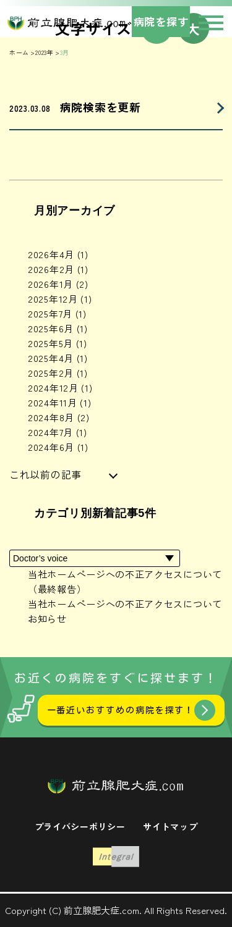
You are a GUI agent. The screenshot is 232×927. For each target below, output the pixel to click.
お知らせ (47, 618)
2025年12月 (60, 298)
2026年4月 (58, 254)
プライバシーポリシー (80, 826)
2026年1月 (58, 283)
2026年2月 (58, 268)
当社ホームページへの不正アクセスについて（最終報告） (125, 581)
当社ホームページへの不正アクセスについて (125, 603)
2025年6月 (58, 328)
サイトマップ (170, 826)
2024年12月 (60, 387)
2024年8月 (59, 417)
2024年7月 (57, 432)
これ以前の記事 (45, 474)
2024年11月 (59, 402)
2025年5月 (57, 343)
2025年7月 (57, 313)
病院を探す (161, 21)
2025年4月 (58, 357)
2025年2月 (58, 372)
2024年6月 (58, 446)
